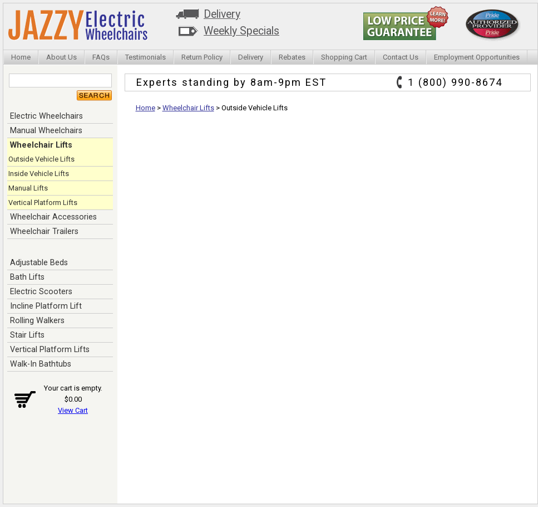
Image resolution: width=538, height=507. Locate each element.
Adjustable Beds (39, 262)
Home (21, 57)
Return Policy (202, 57)
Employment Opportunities (477, 57)
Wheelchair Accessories (53, 216)
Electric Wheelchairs (46, 115)
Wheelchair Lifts (41, 144)
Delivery (222, 14)
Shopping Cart (344, 57)
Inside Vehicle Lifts (38, 173)
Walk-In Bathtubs (40, 363)
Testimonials (145, 57)
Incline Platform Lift (46, 305)
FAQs (101, 57)
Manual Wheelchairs (46, 130)
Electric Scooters (41, 291)
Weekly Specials (241, 31)
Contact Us (400, 57)
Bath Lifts (27, 276)
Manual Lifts (28, 188)
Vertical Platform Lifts (42, 202)
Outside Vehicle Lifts (41, 159)
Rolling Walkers (37, 320)
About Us (61, 57)
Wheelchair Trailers (44, 231)
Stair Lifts (27, 334)
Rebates (292, 57)
